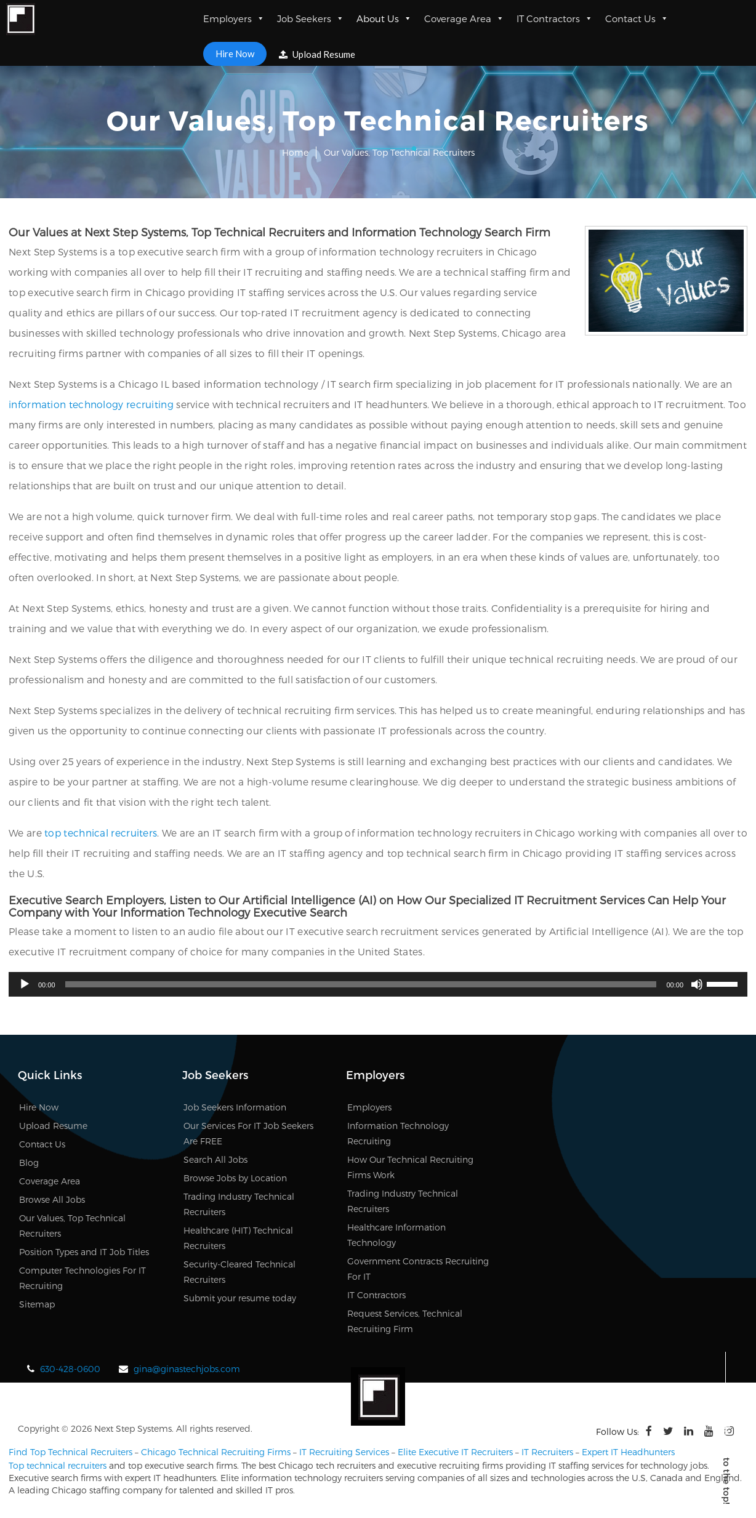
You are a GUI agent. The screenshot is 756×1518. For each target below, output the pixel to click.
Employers (234, 18)
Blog (29, 1162)
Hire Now (234, 53)
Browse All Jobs (52, 1199)
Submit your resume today (239, 1298)
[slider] (361, 984)
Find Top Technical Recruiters (70, 1452)
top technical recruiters (100, 832)
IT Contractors (555, 18)
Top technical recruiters (58, 1465)
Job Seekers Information (234, 1107)
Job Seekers (310, 18)
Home (295, 152)
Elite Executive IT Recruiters (455, 1452)
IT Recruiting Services (344, 1452)
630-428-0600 (70, 1368)
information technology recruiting (91, 404)
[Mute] (697, 984)
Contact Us (637, 18)
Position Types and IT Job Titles (84, 1252)
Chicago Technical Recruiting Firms (216, 1452)
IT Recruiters (547, 1452)
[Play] (24, 984)
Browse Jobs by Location (235, 1178)
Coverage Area (464, 18)
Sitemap (37, 1304)
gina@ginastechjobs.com (187, 1368)
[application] (378, 984)
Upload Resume (317, 54)
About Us (384, 18)
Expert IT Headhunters (628, 1452)
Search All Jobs (215, 1159)
